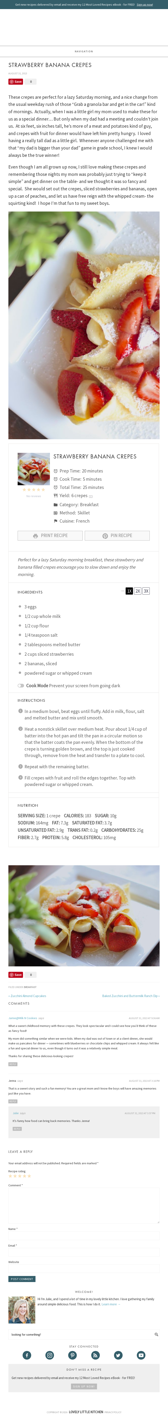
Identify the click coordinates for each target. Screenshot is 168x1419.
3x (146, 591)
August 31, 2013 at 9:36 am (144, 1018)
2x (138, 591)
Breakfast (30, 987)
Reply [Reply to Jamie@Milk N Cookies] (12, 1064)
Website (13, 1262)
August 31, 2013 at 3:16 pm (144, 1080)
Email (12, 1245)
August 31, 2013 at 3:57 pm (140, 1113)
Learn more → (111, 1304)
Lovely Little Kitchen (84, 28)
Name (13, 1229)
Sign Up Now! (84, 1386)
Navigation (84, 51)
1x (129, 591)
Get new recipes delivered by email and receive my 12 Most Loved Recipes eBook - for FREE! (84, 4)
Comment (15, 1185)
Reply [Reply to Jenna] (12, 1101)
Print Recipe (50, 536)
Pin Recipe (117, 536)
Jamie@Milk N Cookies (22, 1018)
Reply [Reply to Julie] (17, 1128)
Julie (16, 1113)
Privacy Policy (113, 1412)
